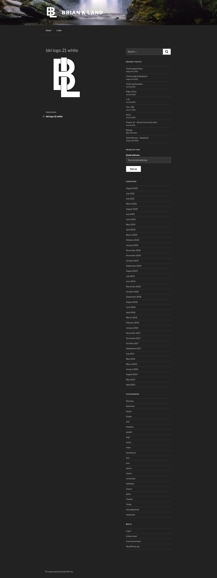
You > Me (130, 107)
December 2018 (133, 286)
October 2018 (132, 291)
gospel (129, 432)
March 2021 (131, 204)
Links (59, 30)
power (129, 473)
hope (128, 447)
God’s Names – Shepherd (137, 138)
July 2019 (130, 276)
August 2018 (132, 302)
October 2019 (132, 260)
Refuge (129, 130)
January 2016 (132, 369)
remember (130, 478)
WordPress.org (132, 546)
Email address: (133, 155)
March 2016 (131, 364)
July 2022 (130, 193)
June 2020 (131, 219)
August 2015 (132, 374)
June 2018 (130, 307)
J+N (128, 99)
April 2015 (130, 384)
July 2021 (130, 198)
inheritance (131, 453)
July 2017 (130, 354)
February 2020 (132, 240)
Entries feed (131, 536)
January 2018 (132, 328)
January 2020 (132, 245)
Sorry (128, 114)
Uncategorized (132, 509)
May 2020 (130, 224)
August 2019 (132, 271)
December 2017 (133, 333)
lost (127, 458)
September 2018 (133, 297)
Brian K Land (82, 13)
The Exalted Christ (134, 68)
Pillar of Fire (131, 91)
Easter (129, 416)
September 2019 (133, 266)
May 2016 (130, 359)
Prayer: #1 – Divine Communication (141, 122)
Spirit (128, 494)
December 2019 (133, 250)
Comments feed (133, 541)
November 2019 (133, 255)
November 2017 (133, 338)
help (128, 437)
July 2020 (130, 214)
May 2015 (130, 379)
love (128, 463)
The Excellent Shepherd (136, 76)
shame (129, 489)
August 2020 (132, 209)
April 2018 (130, 312)
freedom (130, 427)
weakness (130, 514)
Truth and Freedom (134, 84)
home (128, 442)
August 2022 (132, 188)
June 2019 (130, 281)
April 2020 (130, 229)
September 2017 (133, 348)
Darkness (130, 406)
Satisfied (130, 483)
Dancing (129, 401)
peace (129, 468)
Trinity (128, 504)
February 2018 (132, 322)
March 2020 (131, 235)
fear (128, 421)
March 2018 (131, 317)
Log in (128, 531)
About (48, 30)
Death (128, 411)
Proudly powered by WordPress (59, 571)
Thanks (129, 499)
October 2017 (132, 343)
